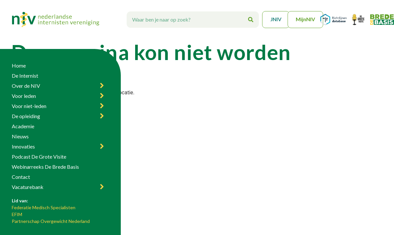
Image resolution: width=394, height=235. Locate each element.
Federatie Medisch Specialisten (43, 207)
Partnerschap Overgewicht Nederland (51, 221)
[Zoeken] (251, 19)
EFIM (17, 214)
